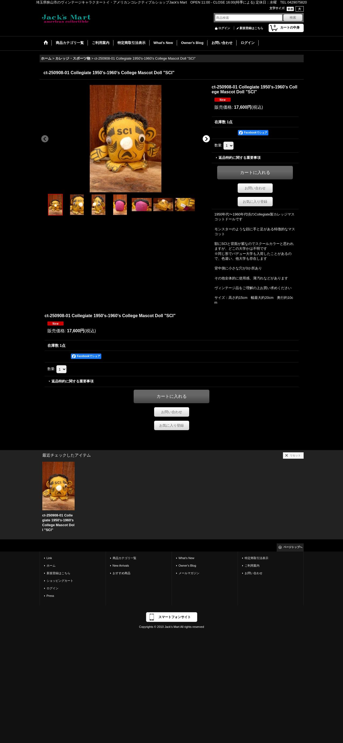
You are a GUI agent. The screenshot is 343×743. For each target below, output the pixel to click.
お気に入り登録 (255, 202)
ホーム (51, 565)
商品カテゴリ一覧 (124, 558)
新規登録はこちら (251, 28)
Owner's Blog (187, 565)
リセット (295, 455)
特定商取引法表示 (256, 558)
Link (49, 558)
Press (50, 595)
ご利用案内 (252, 565)
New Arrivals (121, 565)
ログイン (224, 28)
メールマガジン (189, 573)
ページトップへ (292, 547)
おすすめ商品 (121, 573)
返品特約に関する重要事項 (240, 158)
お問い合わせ (255, 188)
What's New (187, 558)
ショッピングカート (60, 580)
